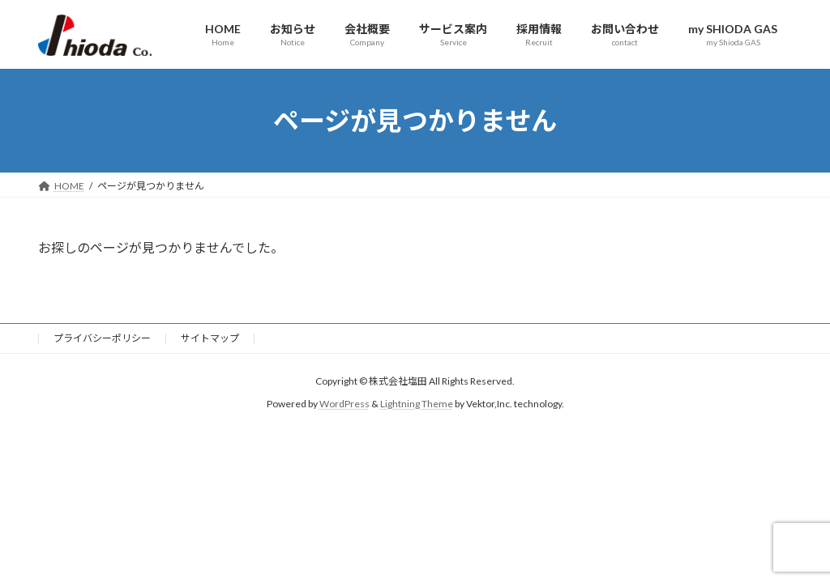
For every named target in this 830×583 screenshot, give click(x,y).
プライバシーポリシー (102, 338)
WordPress (344, 404)
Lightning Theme (416, 404)
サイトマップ (210, 338)
